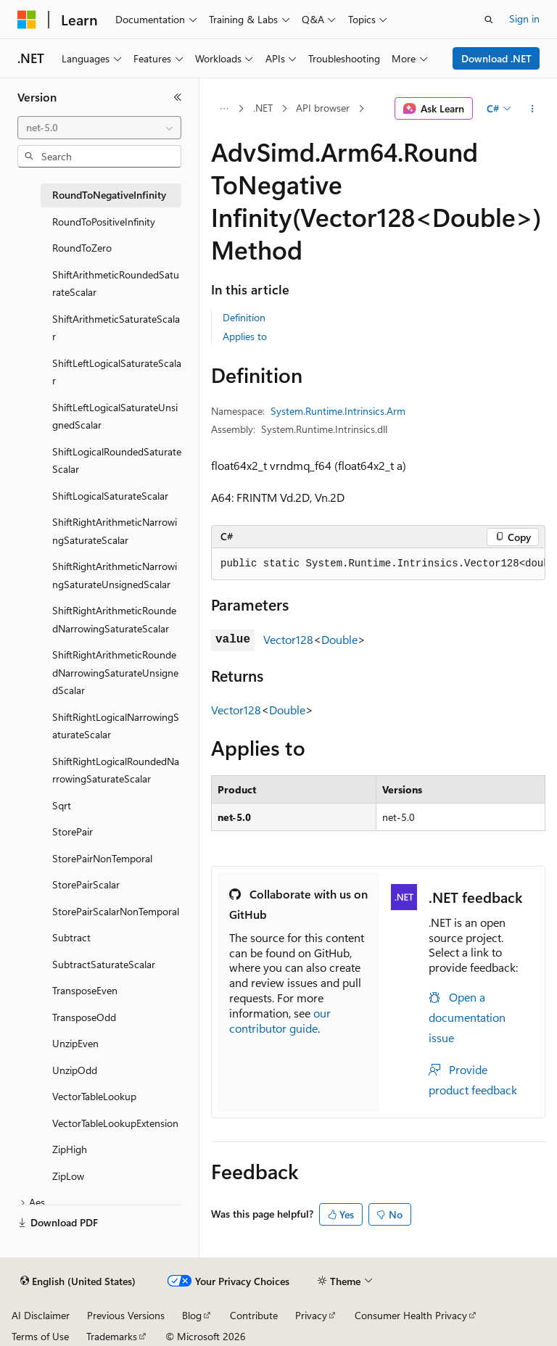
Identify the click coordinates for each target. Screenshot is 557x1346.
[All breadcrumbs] (223, 108)
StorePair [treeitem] (72, 831)
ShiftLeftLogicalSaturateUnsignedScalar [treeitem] (115, 416)
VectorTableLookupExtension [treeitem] (115, 1123)
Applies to (245, 336)
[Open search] (488, 20)
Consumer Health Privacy (411, 1315)
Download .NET (496, 58)
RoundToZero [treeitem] (82, 248)
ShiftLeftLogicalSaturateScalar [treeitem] (116, 372)
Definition (244, 317)
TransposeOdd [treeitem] (84, 1017)
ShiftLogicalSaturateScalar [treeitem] (110, 496)
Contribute (254, 1315)
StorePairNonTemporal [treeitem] (102, 858)
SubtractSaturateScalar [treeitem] (103, 964)
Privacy (311, 1315)
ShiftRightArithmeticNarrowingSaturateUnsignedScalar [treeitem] (114, 575)
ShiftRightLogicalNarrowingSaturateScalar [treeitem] (115, 726)
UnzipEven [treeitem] (75, 1043)
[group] (378, 564)
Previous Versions (126, 1315)
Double (339, 639)
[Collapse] (177, 97)
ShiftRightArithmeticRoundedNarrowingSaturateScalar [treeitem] (114, 619)
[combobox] (99, 127)
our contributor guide (280, 1020)
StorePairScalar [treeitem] (86, 884)
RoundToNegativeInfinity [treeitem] (109, 195)
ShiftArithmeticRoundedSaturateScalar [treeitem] (115, 284)
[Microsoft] (26, 19)
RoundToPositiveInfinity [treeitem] (103, 221)
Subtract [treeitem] (71, 937)
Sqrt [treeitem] (61, 805)
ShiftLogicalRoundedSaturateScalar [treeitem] (116, 460)
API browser (323, 108)
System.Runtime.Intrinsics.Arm (338, 411)
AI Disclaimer (41, 1315)
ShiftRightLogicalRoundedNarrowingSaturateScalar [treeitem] (115, 770)
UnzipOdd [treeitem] (74, 1070)
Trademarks (111, 1336)
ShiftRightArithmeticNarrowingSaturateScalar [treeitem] (114, 531)
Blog (192, 1315)
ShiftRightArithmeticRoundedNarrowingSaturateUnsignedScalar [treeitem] (115, 672)
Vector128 (288, 639)
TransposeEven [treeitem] (84, 990)
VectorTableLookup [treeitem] (94, 1096)
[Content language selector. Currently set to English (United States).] (78, 1281)
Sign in (524, 18)
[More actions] (532, 108)
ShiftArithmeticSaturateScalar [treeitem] (116, 328)
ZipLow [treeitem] (68, 1176)
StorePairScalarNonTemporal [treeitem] (115, 911)
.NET (263, 108)
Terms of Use (40, 1336)
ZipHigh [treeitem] (69, 1149)
